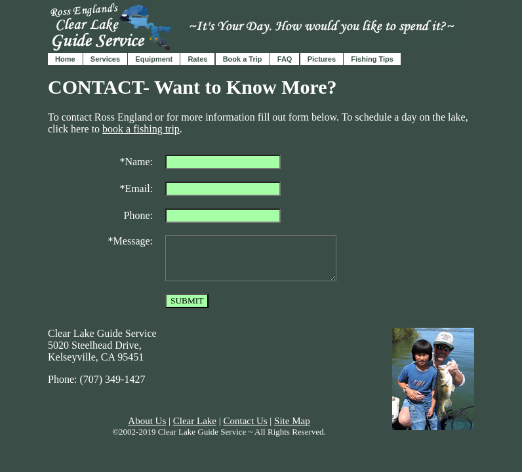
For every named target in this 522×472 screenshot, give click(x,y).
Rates (197, 59)
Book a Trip (242, 59)
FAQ (284, 59)
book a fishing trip (141, 128)
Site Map (292, 421)
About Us (147, 421)
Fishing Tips (372, 59)
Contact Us (245, 421)
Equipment (153, 59)
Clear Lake (194, 421)
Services (105, 59)
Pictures (322, 59)
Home (65, 59)
